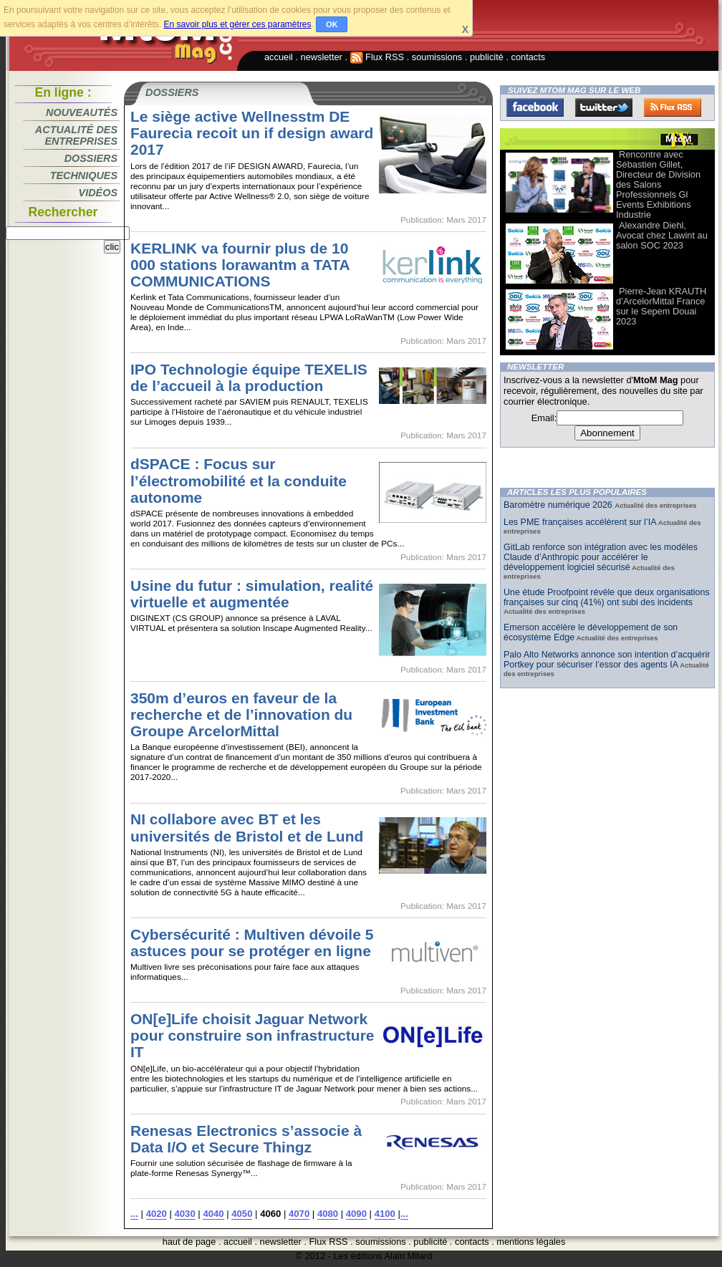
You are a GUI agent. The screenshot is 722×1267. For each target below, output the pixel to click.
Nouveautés (81, 112)
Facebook (535, 107)
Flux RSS (377, 57)
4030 (185, 1213)
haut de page (189, 1241)
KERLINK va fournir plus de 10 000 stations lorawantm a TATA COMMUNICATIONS (240, 264)
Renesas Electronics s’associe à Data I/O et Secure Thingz (246, 1138)
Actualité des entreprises (76, 135)
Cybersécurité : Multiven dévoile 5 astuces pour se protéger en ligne (251, 942)
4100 (385, 1213)
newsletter (321, 57)
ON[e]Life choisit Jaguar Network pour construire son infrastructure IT (252, 1035)
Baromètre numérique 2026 (559, 505)
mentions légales (530, 1241)
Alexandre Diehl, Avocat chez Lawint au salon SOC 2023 (662, 235)
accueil (278, 57)
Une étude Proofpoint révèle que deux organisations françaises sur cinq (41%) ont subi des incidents (607, 597)
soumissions (437, 57)
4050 (241, 1213)
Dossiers (90, 158)
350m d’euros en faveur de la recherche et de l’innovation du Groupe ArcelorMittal (241, 714)
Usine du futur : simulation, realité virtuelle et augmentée (251, 593)
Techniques (83, 175)
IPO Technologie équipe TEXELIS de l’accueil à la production (248, 377)
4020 (156, 1213)
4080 (327, 1213)
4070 (299, 1213)
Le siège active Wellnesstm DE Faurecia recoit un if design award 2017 (251, 133)
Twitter (603, 107)
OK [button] (332, 24)
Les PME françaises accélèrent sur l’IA (580, 522)
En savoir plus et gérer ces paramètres (237, 24)
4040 (213, 1213)
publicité (487, 57)
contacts (528, 57)
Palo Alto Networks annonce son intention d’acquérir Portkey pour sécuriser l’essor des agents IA (607, 660)
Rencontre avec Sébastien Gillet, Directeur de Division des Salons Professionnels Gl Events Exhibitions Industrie (658, 184)
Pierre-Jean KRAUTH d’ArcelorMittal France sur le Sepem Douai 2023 (661, 306)
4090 (356, 1213)
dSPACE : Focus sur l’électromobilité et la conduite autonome (238, 480)
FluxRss (672, 107)
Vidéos (98, 192)
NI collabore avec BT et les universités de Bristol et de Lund (246, 827)
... (134, 1213)
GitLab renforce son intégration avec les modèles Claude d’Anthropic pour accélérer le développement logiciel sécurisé (601, 557)
